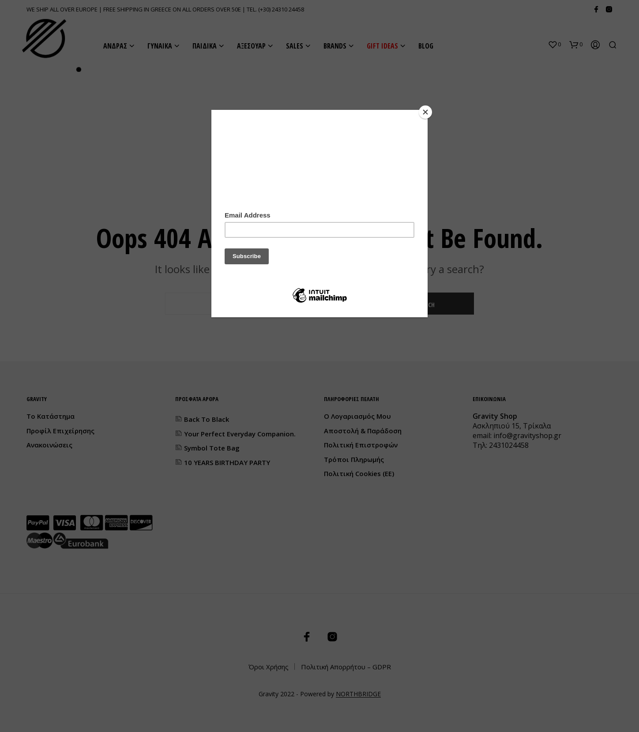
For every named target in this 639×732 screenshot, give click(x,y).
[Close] (425, 112)
